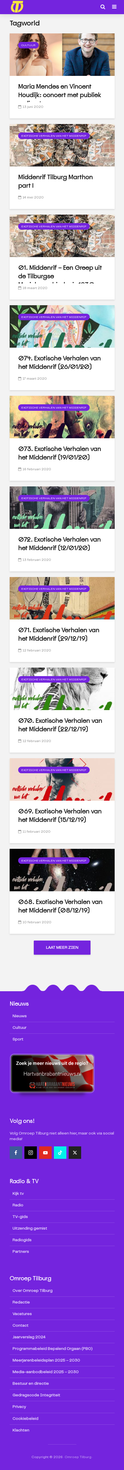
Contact (20, 1326)
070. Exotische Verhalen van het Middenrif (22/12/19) (60, 725)
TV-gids (20, 1217)
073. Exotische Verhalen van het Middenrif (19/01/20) (59, 453)
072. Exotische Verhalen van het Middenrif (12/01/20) (59, 543)
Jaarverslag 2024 (28, 1337)
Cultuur (28, 45)
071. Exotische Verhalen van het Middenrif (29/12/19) (59, 634)
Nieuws (19, 1016)
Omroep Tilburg (78, 1457)
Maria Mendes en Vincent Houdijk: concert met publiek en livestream (60, 95)
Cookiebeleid (25, 1419)
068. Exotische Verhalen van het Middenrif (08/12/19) (60, 906)
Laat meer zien (62, 948)
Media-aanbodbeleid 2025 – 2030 (45, 1372)
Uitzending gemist (29, 1229)
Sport (17, 1040)
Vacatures (22, 1314)
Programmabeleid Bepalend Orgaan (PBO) (52, 1349)
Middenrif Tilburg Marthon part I (55, 181)
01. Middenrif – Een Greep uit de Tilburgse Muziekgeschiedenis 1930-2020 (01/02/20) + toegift (60, 280)
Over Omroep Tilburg (32, 1291)
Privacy (19, 1407)
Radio (17, 1206)
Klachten (20, 1430)
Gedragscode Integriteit (36, 1396)
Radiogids (21, 1240)
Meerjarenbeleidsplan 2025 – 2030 (46, 1361)
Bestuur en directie (30, 1384)
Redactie (21, 1303)
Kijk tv (18, 1194)
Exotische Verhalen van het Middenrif (54, 135)
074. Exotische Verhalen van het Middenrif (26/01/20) (59, 362)
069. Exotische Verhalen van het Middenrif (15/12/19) (59, 815)
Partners (20, 1252)
